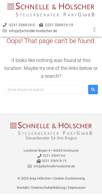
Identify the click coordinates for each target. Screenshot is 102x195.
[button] (94, 29)
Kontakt (23, 188)
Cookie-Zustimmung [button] (69, 178)
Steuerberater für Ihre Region (51, 138)
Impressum (76, 188)
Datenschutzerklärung (48, 188)
